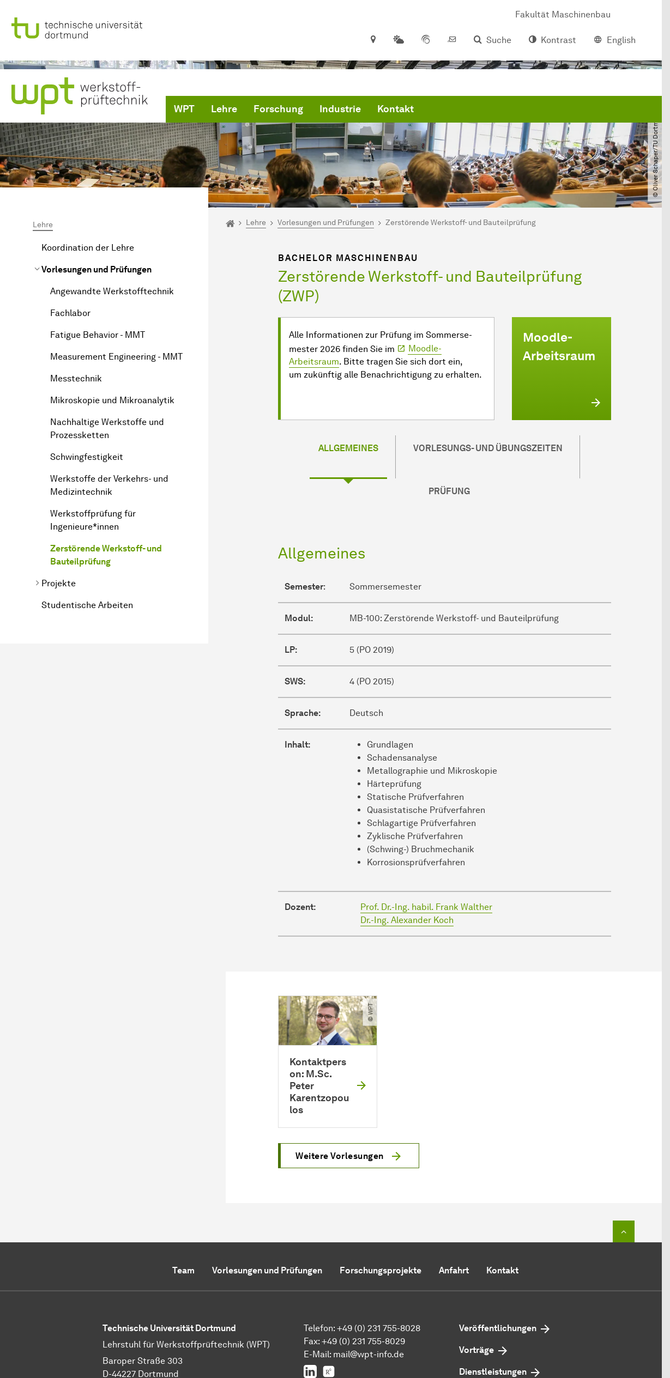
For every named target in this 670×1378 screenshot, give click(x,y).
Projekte (58, 583)
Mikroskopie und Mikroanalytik (112, 400)
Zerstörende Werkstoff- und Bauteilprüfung (106, 555)
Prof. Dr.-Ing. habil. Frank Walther (426, 907)
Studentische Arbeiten (87, 605)
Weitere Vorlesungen (339, 1156)
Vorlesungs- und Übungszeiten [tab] (488, 448)
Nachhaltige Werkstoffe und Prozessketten (107, 428)
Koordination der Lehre (87, 247)
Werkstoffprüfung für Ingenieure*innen (93, 520)
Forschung (278, 109)
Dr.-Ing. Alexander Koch (407, 920)
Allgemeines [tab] (348, 448)
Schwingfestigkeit (86, 457)
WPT (184, 109)
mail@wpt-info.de (368, 1354)
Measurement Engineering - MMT (116, 356)
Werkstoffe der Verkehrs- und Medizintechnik (109, 485)
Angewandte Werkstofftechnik (112, 291)
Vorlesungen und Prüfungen (96, 269)
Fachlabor (70, 313)
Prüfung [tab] (449, 491)
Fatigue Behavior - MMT (97, 335)
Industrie (340, 109)
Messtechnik (76, 378)
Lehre (224, 109)
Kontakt (395, 109)
